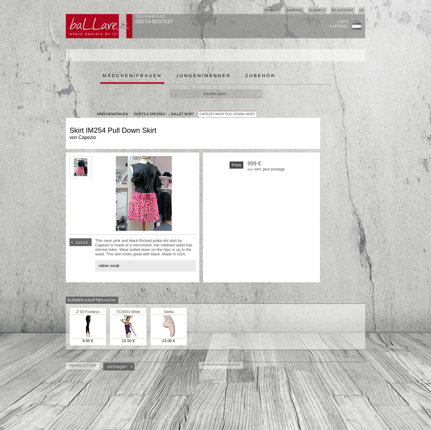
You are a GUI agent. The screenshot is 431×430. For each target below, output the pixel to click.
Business (317, 10)
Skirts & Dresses (150, 114)
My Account (342, 10)
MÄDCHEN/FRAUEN (112, 114)
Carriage (294, 10)
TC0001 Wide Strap (128, 313)
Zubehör (260, 75)
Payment (272, 10)
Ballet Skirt (182, 114)
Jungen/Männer (203, 75)
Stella (169, 311)
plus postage (274, 169)
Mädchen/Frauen (132, 75)
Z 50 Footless (88, 311)
